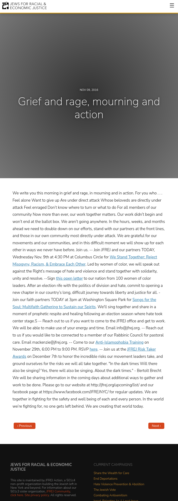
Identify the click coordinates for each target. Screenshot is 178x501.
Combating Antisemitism (110, 496)
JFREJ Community (58, 491)
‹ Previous (24, 425)
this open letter (69, 278)
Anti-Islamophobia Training (119, 342)
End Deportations (106, 479)
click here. (17, 495)
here (94, 349)
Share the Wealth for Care (111, 473)
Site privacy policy (37, 495)
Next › (156, 425)
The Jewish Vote (105, 490)
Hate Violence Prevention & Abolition (119, 484)
